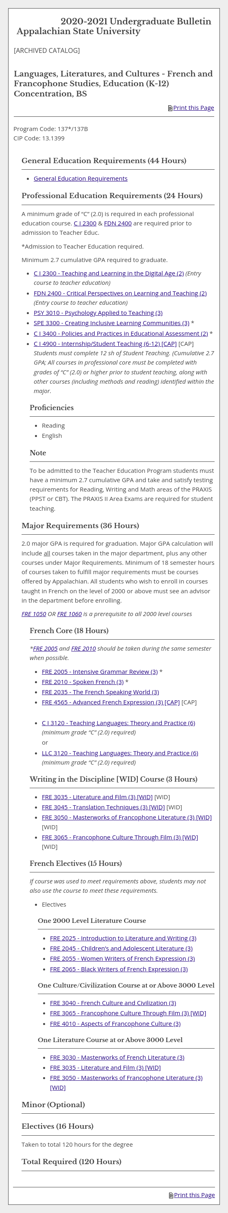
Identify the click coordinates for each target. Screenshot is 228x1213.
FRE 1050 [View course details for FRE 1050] (34, 614)
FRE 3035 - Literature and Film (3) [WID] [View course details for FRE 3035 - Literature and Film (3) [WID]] (97, 797)
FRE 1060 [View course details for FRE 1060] (69, 614)
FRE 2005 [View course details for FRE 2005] (45, 648)
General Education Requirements (81, 178)
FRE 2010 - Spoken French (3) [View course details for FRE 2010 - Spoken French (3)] (83, 682)
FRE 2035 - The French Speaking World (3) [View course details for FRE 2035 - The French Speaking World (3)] (100, 692)
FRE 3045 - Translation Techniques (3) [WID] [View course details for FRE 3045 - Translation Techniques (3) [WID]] (103, 807)
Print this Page (191, 107)
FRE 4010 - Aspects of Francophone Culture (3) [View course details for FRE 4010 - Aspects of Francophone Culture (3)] (115, 1023)
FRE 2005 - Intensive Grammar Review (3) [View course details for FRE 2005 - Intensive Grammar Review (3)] (100, 671)
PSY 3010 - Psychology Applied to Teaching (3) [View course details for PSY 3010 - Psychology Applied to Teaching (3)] (98, 312)
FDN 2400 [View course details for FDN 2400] (118, 223)
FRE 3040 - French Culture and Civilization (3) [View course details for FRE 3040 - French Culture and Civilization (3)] (113, 1003)
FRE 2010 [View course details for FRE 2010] (83, 648)
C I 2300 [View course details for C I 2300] (85, 223)
